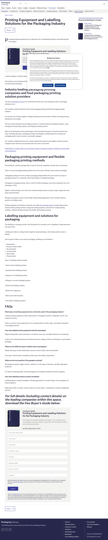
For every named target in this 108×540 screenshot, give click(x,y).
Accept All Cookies (60, 85)
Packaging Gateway (19, 102)
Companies (4, 11)
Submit (13, 488)
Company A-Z (14, 11)
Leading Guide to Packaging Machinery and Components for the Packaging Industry (93, 36)
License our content (70, 527)
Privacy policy (91, 522)
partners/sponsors (18, 482)
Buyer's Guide (87, 23)
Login (104, 4)
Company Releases (52, 11)
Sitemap (89, 527)
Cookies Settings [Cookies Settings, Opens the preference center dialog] (48, 85)
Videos (71, 11)
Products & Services (39, 11)
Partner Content (89, 11)
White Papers (63, 11)
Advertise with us (70, 524)
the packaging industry (47, 205)
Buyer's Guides (9, 15)
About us (67, 522)
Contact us (68, 529)
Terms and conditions (93, 524)
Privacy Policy (16, 494)
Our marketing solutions (72, 536)
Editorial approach (70, 531)
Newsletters (68, 534)
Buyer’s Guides (78, 11)
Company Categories (26, 11)
